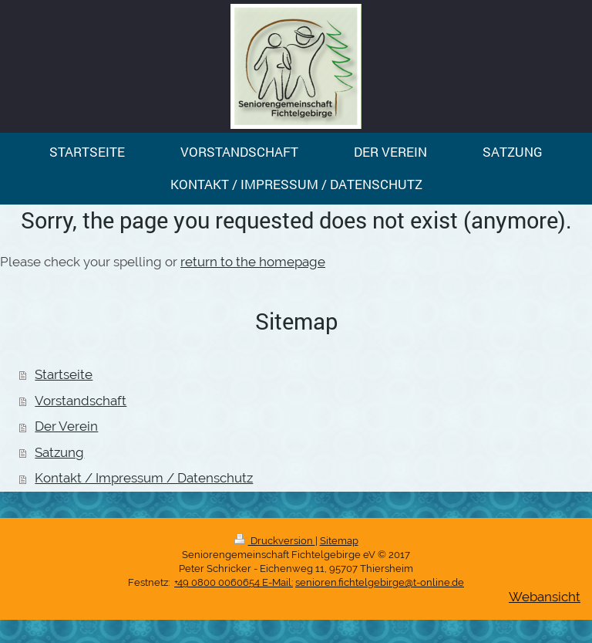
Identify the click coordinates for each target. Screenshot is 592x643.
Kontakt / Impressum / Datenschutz (144, 478)
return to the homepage (252, 261)
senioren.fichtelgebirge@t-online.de (379, 582)
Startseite (63, 374)
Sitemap (339, 541)
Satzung (59, 452)
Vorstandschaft (80, 400)
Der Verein (66, 426)
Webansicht (544, 596)
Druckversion (274, 541)
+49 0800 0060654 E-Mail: (233, 582)
